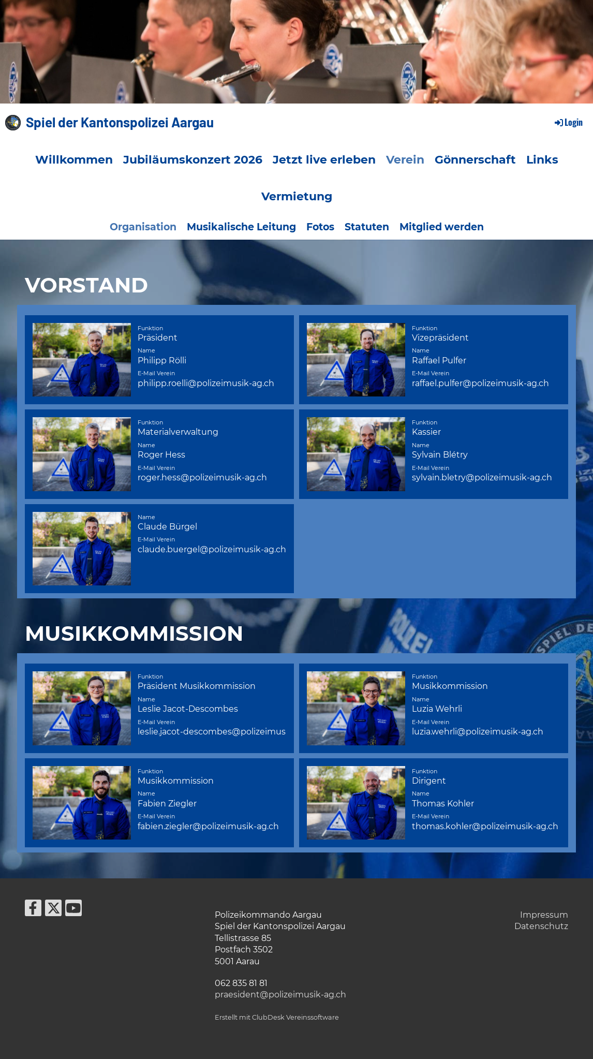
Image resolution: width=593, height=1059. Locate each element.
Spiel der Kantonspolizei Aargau (120, 122)
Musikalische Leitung (241, 227)
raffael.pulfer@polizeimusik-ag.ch (480, 383)
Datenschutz (541, 926)
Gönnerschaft (475, 160)
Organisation (143, 227)
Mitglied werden (441, 227)
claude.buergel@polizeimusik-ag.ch (212, 549)
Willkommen (74, 160)
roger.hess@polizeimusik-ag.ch (202, 477)
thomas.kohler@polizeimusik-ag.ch (485, 826)
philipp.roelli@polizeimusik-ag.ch (206, 383)
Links (542, 160)
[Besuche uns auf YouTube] (73, 910)
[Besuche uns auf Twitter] (53, 910)
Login (568, 122)
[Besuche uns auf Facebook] (33, 910)
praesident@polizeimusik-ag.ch (280, 994)
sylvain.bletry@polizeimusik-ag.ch (482, 477)
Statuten (367, 227)
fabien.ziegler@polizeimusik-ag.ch (208, 826)
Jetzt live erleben (324, 160)
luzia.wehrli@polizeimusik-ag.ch (477, 732)
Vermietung (296, 196)
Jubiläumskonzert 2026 (192, 160)
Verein (405, 160)
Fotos (320, 227)
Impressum (544, 915)
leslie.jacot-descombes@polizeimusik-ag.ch (228, 732)
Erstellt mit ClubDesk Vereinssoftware (277, 1017)
